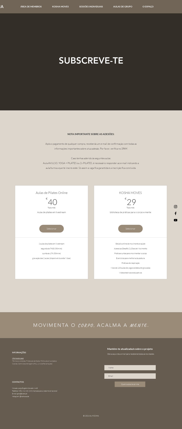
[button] (94, 7)
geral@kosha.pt (22, 394)
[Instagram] (175, 207)
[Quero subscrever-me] (130, 384)
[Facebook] (175, 213)
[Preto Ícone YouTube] (175, 220)
